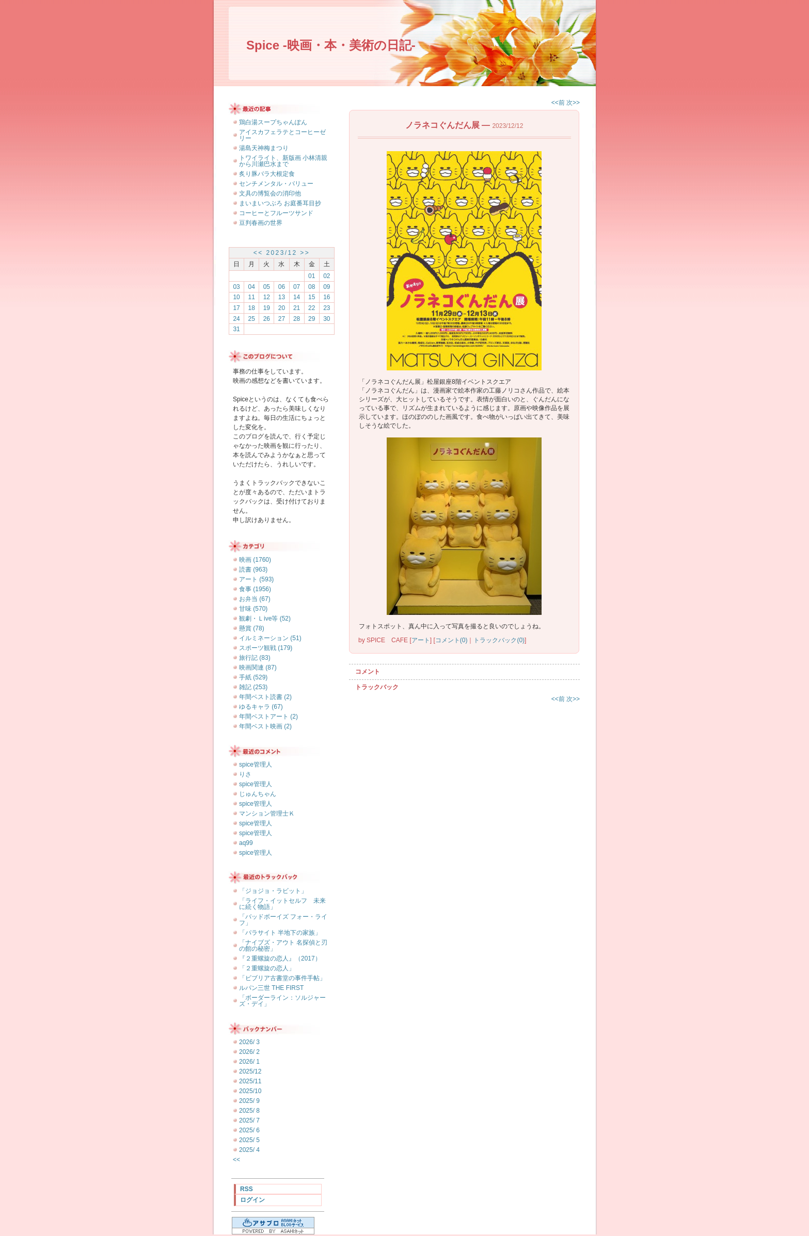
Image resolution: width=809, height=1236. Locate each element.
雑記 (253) (253, 687)
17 (236, 308)
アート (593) (256, 579)
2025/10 (250, 1091)
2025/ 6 (249, 1130)
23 (326, 308)
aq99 (246, 843)
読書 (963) (253, 569)
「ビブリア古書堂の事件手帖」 (282, 978)
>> (305, 252)
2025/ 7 (249, 1120)
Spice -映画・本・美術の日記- (331, 45)
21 (296, 308)
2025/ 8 (249, 1110)
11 (251, 297)
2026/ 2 (249, 1051)
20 (281, 308)
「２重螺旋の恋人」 (267, 968)
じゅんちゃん (257, 794)
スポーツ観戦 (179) (265, 648)
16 (326, 297)
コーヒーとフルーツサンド (276, 213)
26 (266, 318)
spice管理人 (255, 764)
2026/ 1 (249, 1061)
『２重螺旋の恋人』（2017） (280, 958)
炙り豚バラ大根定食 (267, 173)
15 (311, 297)
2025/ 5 (249, 1140)
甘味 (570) (253, 608)
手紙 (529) (253, 677)
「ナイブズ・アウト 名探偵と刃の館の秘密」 (283, 945)
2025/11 (250, 1081)
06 (281, 286)
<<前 (558, 102)
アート (420, 640)
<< (258, 252)
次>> (573, 102)
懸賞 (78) (251, 628)
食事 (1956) (255, 589)
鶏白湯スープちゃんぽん (273, 122)
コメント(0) (451, 640)
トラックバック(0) (499, 640)
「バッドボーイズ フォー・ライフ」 (283, 919)
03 (236, 286)
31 (236, 329)
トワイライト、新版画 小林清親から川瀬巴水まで (283, 161)
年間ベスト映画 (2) (265, 726)
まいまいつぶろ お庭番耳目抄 (280, 203)
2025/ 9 (249, 1100)
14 (296, 297)
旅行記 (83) (255, 657)
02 (326, 276)
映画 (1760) (255, 559)
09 (326, 286)
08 (311, 286)
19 (266, 308)
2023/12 (281, 252)
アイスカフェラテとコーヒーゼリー (282, 135)
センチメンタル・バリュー (276, 183)
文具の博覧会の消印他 (270, 193)
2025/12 (250, 1071)
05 (266, 286)
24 (236, 318)
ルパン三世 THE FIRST (271, 987)
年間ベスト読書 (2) (265, 697)
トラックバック (377, 687)
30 (326, 318)
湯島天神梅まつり (264, 148)
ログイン (252, 1200)
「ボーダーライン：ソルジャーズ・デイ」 (282, 1000)
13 (281, 297)
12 (266, 297)
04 (251, 286)
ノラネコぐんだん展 (442, 125)
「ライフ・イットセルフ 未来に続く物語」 (282, 903)
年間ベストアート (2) (268, 716)
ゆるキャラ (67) (261, 706)
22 (311, 308)
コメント (367, 671)
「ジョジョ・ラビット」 (273, 891)
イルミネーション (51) (270, 638)
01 (311, 276)
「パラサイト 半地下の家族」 (280, 932)
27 (281, 318)
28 (296, 318)
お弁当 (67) (255, 599)
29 (311, 318)
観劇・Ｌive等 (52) (265, 618)
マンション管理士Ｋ (267, 813)
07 (296, 286)
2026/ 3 (249, 1042)
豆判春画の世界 (260, 222)
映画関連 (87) (258, 667)
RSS (246, 1189)
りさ (245, 774)
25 (251, 318)
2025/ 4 (249, 1149)
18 (251, 308)
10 (236, 297)
